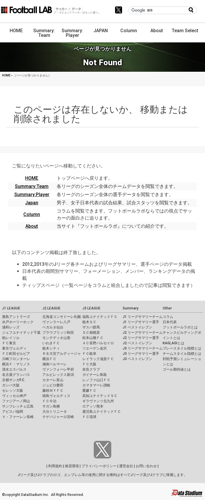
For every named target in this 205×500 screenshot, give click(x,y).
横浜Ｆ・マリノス (16, 364)
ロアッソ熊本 (92, 406)
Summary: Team (44, 33)
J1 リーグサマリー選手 (141, 322)
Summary (130, 308)
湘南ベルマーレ (54, 364)
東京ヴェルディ (14, 348)
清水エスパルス (14, 369)
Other (167, 308)
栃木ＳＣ (89, 322)
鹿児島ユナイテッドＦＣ (101, 412)
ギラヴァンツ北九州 (98, 401)
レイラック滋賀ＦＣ (98, 359)
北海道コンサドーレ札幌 (61, 317)
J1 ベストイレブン (137, 327)
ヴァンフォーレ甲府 (58, 369)
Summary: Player (72, 33)
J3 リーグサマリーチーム (143, 348)
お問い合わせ (146, 466)
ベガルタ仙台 (52, 327)
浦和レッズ (11, 327)
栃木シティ (51, 348)
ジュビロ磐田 (52, 385)
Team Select (185, 30)
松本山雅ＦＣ (92, 338)
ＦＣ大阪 (89, 364)
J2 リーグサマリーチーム (143, 333)
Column (128, 30)
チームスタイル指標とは (182, 354)
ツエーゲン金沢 (94, 348)
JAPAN (100, 30)
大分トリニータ (54, 412)
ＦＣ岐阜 (89, 354)
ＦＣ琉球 (89, 417)
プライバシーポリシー (99, 466)
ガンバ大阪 (11, 385)
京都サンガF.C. (13, 380)
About (156, 30)
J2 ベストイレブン (137, 343)
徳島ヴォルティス (56, 396)
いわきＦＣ (51, 343)
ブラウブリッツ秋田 (58, 333)
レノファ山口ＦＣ (96, 380)
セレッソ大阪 (12, 390)
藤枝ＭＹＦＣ (52, 390)
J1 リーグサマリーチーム (143, 317)
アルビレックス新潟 (58, 375)
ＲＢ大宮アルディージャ (61, 354)
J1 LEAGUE (11, 308)
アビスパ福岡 (12, 412)
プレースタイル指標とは (182, 348)
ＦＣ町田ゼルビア (16, 354)
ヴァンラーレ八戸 (56, 322)
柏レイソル (11, 338)
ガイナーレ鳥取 (94, 375)
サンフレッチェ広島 (18, 406)
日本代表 (170, 322)
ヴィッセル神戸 (14, 396)
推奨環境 (72, 466)
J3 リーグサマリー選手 (141, 354)
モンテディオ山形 (56, 338)
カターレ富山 (52, 380)
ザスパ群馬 (91, 327)
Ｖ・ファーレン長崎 (18, 417)
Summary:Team (31, 186)
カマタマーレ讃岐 (96, 385)
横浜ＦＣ (49, 359)
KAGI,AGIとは (173, 343)
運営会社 (126, 466)
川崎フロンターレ (16, 359)
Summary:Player (31, 194)
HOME (16, 30)
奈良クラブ (91, 369)
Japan (31, 203)
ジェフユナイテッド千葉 (21, 333)
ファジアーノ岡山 (16, 401)
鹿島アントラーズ (16, 317)
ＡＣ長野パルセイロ (98, 343)
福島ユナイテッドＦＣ (99, 317)
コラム (168, 317)
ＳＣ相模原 (91, 333)
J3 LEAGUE (91, 308)
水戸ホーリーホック (18, 322)
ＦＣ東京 (9, 343)
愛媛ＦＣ (89, 390)
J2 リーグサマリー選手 (141, 338)
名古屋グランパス (16, 375)
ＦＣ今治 (49, 401)
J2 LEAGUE (51, 308)
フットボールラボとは (180, 327)
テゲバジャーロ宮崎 (58, 417)
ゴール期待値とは (177, 369)
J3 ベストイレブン (137, 359)
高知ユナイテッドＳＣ (99, 396)
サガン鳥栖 (51, 406)
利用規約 (55, 466)
